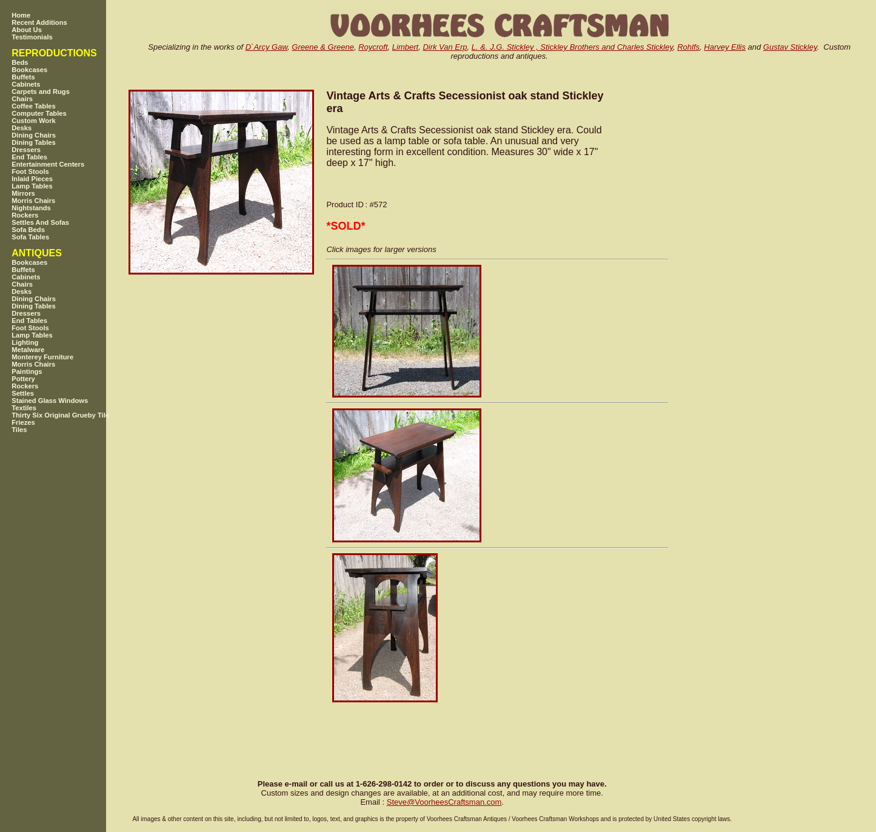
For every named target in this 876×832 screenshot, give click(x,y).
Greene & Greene (323, 47)
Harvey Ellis (725, 47)
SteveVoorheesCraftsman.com (444, 802)
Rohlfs (688, 47)
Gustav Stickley (790, 47)
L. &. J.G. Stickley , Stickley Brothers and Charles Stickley (572, 47)
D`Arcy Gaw (266, 47)
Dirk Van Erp (445, 47)
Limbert (405, 47)
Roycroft (372, 47)
